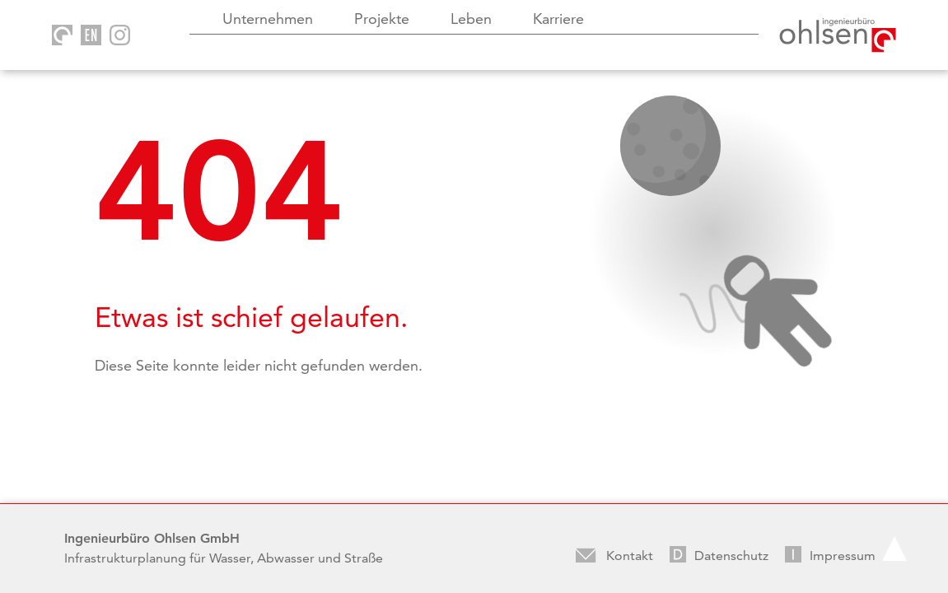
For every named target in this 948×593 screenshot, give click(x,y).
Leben (471, 18)
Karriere (558, 18)
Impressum (843, 555)
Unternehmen (267, 18)
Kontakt (629, 555)
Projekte (381, 18)
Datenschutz (731, 555)
